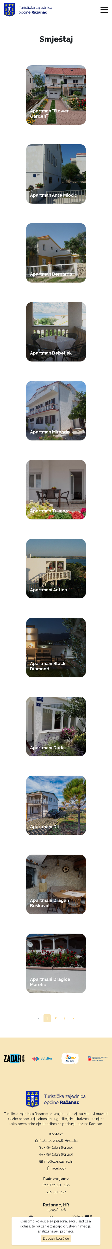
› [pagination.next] (73, 1018)
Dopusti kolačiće (56, 1238)
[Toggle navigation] (104, 10)
